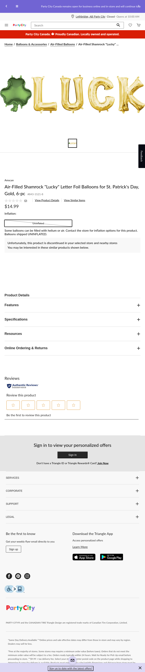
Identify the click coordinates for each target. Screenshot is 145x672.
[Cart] (138, 25)
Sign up (13, 549)
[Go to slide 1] (72, 143)
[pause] (17, 6)
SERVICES (72, 478)
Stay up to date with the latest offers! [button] (70, 668)
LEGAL (72, 517)
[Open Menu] (6, 25)
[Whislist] (130, 25)
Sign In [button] (72, 454)
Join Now (102, 463)
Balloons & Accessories (31, 44)
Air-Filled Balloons (62, 44)
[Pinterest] (18, 576)
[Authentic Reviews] (22, 386)
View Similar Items (74, 200)
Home (9, 44)
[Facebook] (9, 576)
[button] (118, 25)
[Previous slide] (6, 6)
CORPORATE (72, 491)
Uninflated (38, 223)
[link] (17, 200)
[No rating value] (14, 200)
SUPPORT (72, 504)
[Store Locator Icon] (73, 16)
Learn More (80, 547)
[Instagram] (27, 576)
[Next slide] (138, 6)
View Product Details (47, 200)
